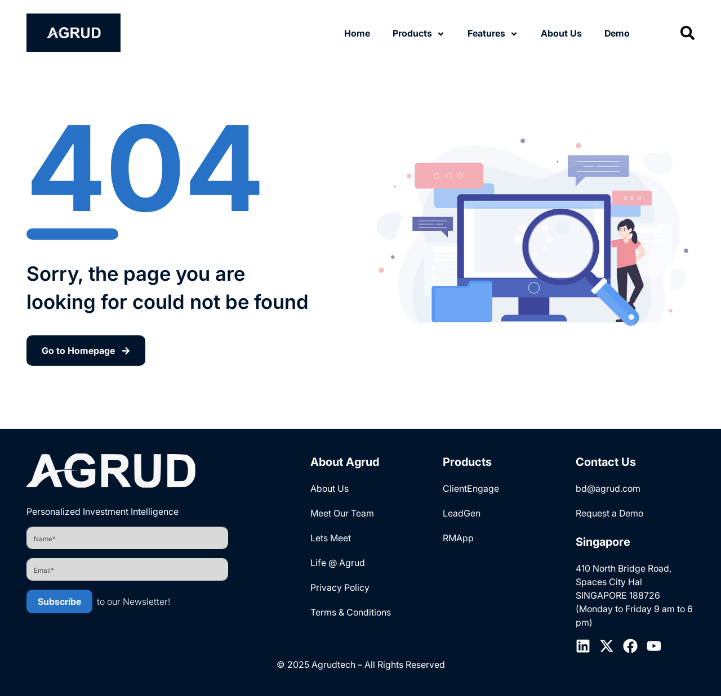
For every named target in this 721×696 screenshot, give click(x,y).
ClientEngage (471, 488)
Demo (617, 33)
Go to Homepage (86, 350)
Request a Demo (609, 513)
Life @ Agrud (337, 562)
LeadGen (461, 513)
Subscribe (59, 601)
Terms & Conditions (350, 612)
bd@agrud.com (608, 488)
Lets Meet (330, 538)
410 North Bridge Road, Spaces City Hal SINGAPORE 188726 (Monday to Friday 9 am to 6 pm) (634, 595)
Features (486, 33)
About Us (561, 33)
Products (412, 33)
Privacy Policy (340, 587)
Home (357, 33)
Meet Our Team (342, 513)
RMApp (458, 538)
